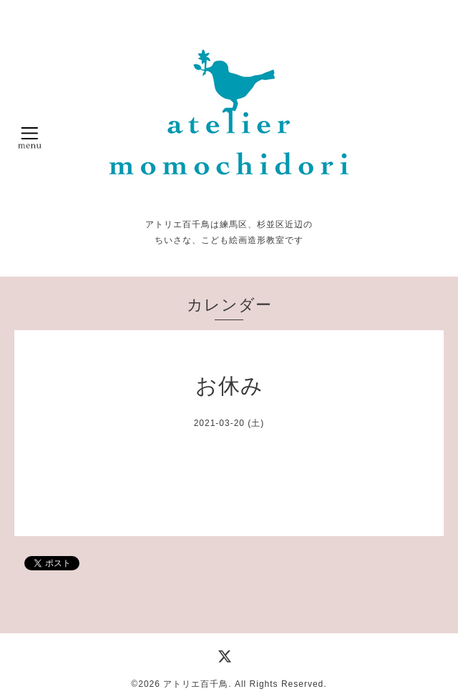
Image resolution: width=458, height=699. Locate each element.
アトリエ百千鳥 (195, 684)
